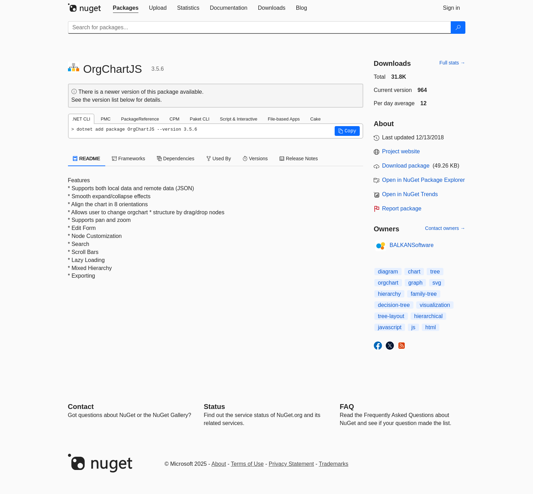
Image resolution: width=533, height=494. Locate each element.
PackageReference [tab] (140, 119)
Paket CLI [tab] (200, 119)
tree (435, 272)
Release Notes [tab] (299, 158)
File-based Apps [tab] (284, 119)
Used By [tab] (218, 158)
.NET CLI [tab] (81, 119)
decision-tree (394, 305)
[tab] (126, 8)
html (430, 327)
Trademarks (334, 464)
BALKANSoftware (412, 245)
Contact (81, 406)
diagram (388, 272)
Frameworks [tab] (128, 158)
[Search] (458, 27)
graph (415, 283)
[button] (347, 131)
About (219, 464)
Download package (405, 166)
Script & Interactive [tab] (238, 119)
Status (214, 406)
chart (414, 272)
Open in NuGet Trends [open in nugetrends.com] (410, 194)
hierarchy (389, 294)
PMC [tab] (106, 119)
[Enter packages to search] (259, 27)
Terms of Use (247, 464)
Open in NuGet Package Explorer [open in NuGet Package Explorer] (423, 180)
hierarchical (428, 316)
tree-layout (391, 316)
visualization (435, 305)
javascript (390, 327)
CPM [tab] (174, 119)
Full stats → (452, 62)
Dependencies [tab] (175, 158)
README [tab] (86, 158)
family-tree (424, 294)
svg (437, 283)
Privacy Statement (291, 464)
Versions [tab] (255, 158)
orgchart (388, 283)
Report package (401, 208)
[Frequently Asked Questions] (347, 406)
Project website (401, 151)
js (413, 327)
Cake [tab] (315, 119)
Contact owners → (445, 228)
